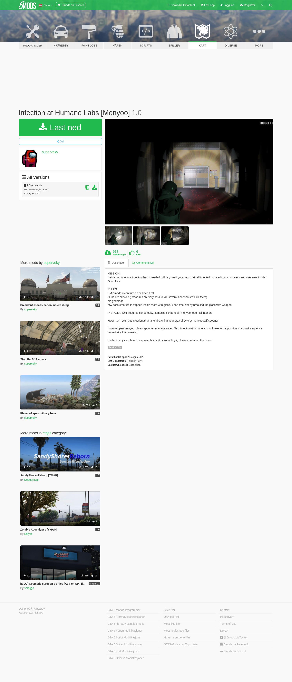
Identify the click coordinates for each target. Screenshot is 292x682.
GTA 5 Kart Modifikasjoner (123, 651)
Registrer (247, 5)
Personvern (227, 616)
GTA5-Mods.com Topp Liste (181, 644)
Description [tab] (116, 262)
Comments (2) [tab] (143, 262)
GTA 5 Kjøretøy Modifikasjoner (126, 616)
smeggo (29, 588)
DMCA (224, 630)
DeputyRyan (31, 479)
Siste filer (169, 610)
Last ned (60, 127)
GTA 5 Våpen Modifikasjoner (125, 630)
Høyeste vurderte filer (177, 637)
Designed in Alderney (32, 608)
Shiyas (28, 533)
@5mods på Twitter (233, 637)
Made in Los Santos (31, 612)
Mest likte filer (172, 623)
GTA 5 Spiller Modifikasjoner (125, 644)
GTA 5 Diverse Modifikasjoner (126, 658)
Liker (138, 254)
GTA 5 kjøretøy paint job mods (126, 623)
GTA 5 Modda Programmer (124, 610)
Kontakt (224, 610)
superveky (50, 152)
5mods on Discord (233, 651)
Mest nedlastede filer (176, 630)
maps (47, 433)
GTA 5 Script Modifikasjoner (124, 637)
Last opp (208, 5)
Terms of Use (228, 623)
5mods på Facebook (234, 644)
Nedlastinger (119, 254)
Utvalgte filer (171, 616)
